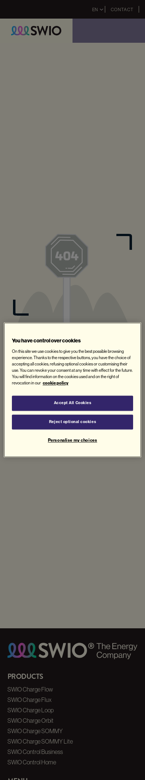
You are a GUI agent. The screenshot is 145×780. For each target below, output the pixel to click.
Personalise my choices (72, 440)
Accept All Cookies (72, 402)
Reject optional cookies (72, 421)
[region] (73, 389)
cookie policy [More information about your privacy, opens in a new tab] (55, 383)
